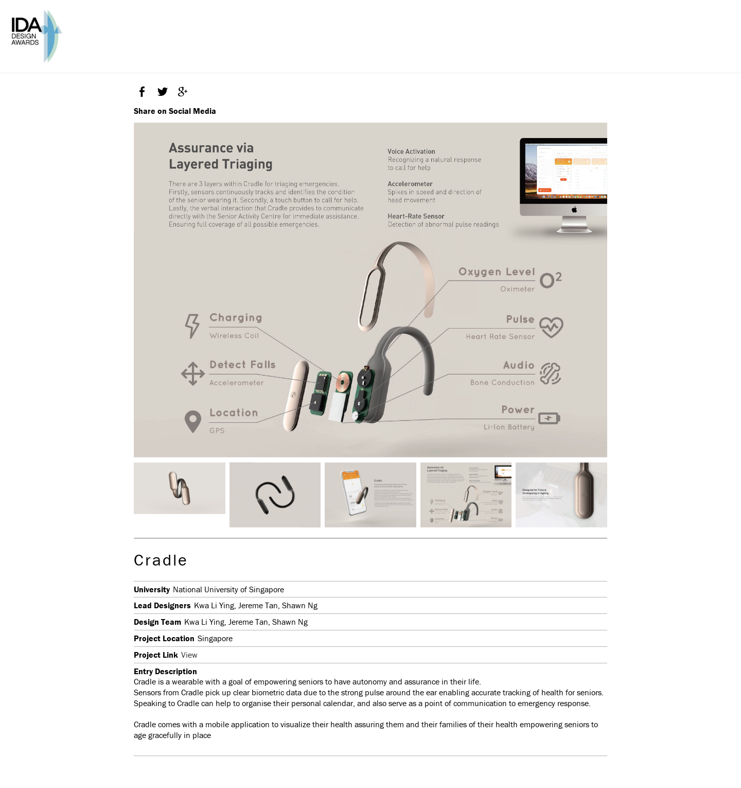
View (189, 654)
